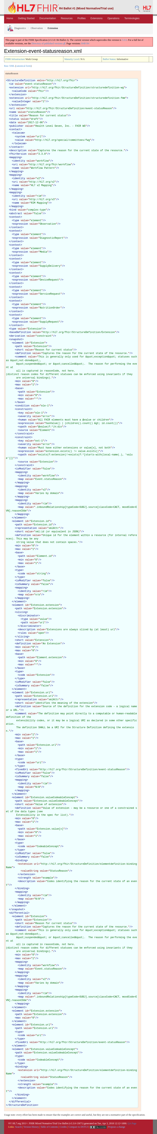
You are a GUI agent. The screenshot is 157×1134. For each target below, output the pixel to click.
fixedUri (22, 769)
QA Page (132, 1123)
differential (19, 913)
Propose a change (116, 1126)
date (13, 122)
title (14, 115)
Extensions (97, 18)
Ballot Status (109, 59)
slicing (21, 612)
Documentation (47, 18)
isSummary (22, 584)
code (22, 573)
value (20, 140)
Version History (31, 1126)
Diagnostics (16, 28)
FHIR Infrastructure (15, 59)
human (23, 419)
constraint (23, 409)
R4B (83, 43)
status (14, 119)
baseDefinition (20, 332)
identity (19, 161)
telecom (18, 133)
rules (23, 633)
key (21, 413)
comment (21, 356)
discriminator (28, 615)
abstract (16, 213)
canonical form (23, 65)
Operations (114, 18)
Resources (66, 18)
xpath (23, 426)
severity (25, 416)
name (13, 112)
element (18, 343)
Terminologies (131, 18)
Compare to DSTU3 (78, 1126)
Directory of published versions (48, 43)
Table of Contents (49, 1126)
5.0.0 (124, 40)
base (19, 388)
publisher (17, 126)
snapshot (16, 339)
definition (23, 353)
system (20, 136)
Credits (63, 1126)
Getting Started (26, 18)
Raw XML (9, 65)
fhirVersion (18, 154)
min (18, 381)
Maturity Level (71, 59)
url (12, 108)
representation (26, 528)
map (21, 479)
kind (13, 210)
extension (17, 87)
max (18, 384)
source (23, 430)
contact (15, 129)
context (15, 217)
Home (10, 18)
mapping (15, 157)
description (18, 150)
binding (21, 860)
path (19, 346)
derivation (17, 336)
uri (15, 164)
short (20, 349)
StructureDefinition (21, 80)
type (16, 220)
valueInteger (22, 101)
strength (25, 878)
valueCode (20, 91)
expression (20, 224)
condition (22, 405)
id (11, 84)
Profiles (81, 18)
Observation (37, 28)
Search (18, 1126)
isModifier (23, 468)
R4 (87, 43)
